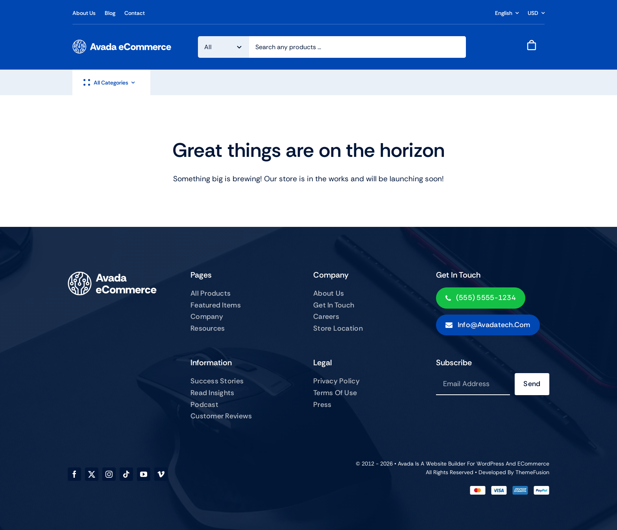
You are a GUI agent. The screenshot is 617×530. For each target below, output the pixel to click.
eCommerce (533, 463)
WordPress (490, 463)
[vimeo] (161, 474)
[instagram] (109, 474)
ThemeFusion (532, 472)
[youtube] (143, 474)
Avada (406, 463)
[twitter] (91, 474)
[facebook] (74, 474)
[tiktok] (126, 474)
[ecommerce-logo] (122, 43)
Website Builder (446, 463)
